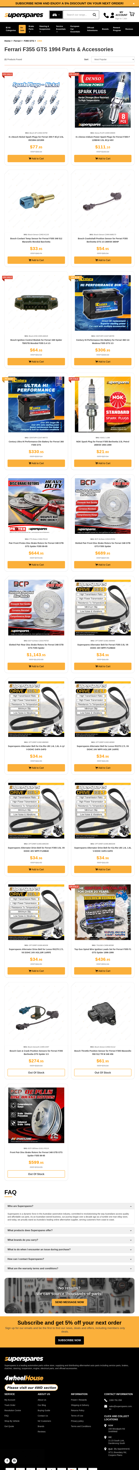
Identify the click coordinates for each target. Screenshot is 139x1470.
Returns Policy (77, 1410)
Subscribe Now (69, 1340)
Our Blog (42, 1405)
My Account (9, 1400)
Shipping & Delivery (80, 1405)
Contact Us (43, 1416)
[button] (10, 29)
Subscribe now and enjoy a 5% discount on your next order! (69, 3)
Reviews (129, 29)
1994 (39, 41)
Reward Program (117, 28)
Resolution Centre (12, 1410)
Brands (105, 29)
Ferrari (17, 41)
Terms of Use (77, 1416)
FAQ (6, 1416)
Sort (86, 59)
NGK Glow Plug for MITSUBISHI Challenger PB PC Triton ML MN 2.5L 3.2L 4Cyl (28, 1456)
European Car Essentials (75, 29)
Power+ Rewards (79, 1400)
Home (7, 41)
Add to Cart (36, 158)
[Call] (106, 15)
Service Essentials (61, 28)
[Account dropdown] (119, 15)
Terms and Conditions (81, 1426)
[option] (69, 3)
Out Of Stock (36, 1072)
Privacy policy (77, 1421)
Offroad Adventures (92, 28)
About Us (42, 1400)
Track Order (9, 1405)
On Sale (22, 28)
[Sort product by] (113, 59)
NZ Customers (44, 1421)
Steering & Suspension (44, 28)
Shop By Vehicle (11, 1421)
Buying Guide (44, 1410)
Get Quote (9, 1426)
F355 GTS (29, 41)
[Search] (94, 14)
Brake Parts (31, 28)
